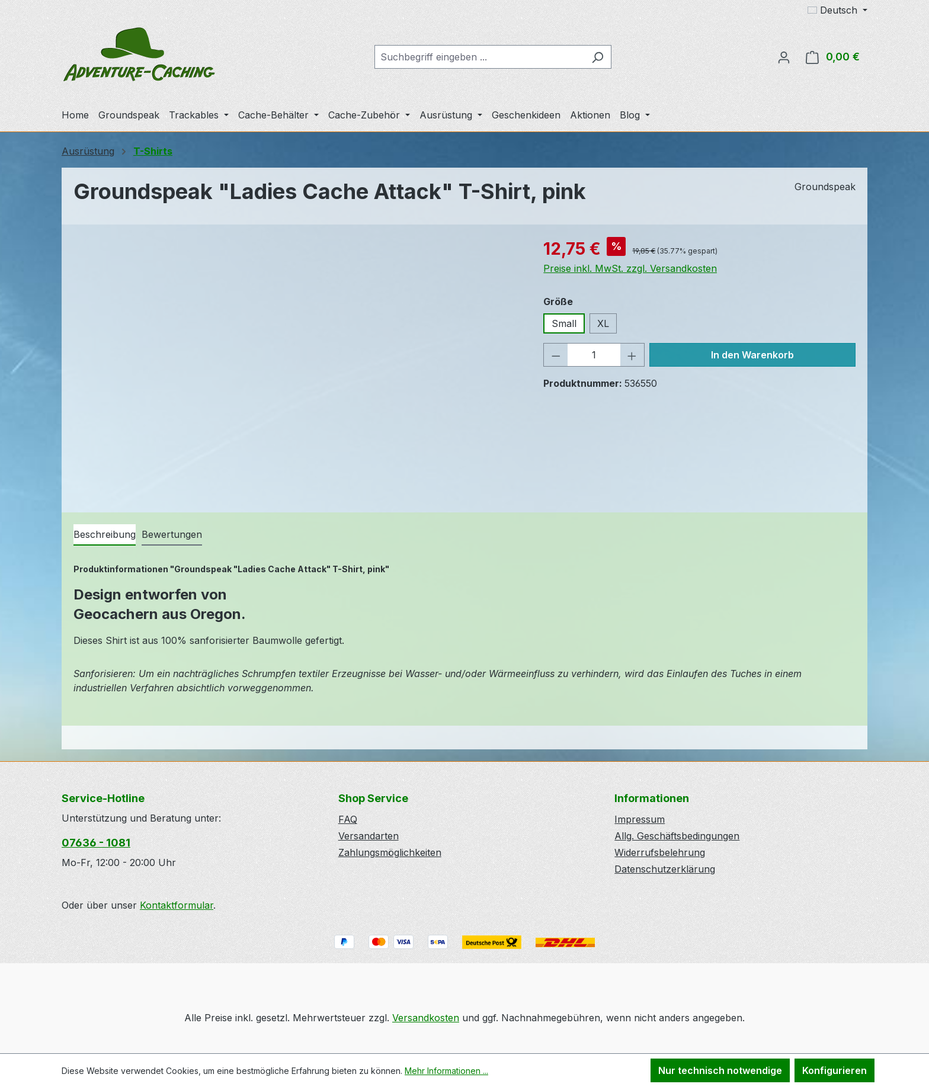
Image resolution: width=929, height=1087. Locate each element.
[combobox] (479, 57)
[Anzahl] (594, 355)
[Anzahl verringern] (555, 355)
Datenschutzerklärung (664, 869)
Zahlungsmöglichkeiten (389, 852)
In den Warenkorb (752, 355)
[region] (296, 363)
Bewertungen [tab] (172, 534)
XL (603, 323)
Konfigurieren (834, 1070)
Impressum (639, 819)
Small (564, 323)
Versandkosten (425, 1018)
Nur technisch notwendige (720, 1070)
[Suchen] (597, 57)
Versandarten (368, 836)
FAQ (347, 819)
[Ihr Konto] (784, 57)
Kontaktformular (176, 905)
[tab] (104, 535)
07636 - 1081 (96, 842)
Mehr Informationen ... (446, 1071)
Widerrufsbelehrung (659, 852)
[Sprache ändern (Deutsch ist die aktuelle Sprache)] (837, 10)
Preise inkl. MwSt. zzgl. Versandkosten (630, 268)
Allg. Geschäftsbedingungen (676, 836)
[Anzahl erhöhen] (632, 355)
